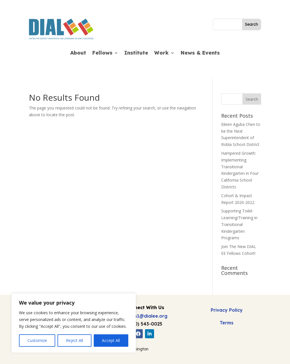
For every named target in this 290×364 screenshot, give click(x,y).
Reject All (74, 340)
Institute (136, 53)
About (78, 53)
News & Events (200, 53)
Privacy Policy (227, 310)
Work (161, 53)
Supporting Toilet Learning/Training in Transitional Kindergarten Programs (239, 224)
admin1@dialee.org (145, 316)
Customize (37, 340)
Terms (226, 323)
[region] (73, 323)
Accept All (111, 340)
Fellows (102, 53)
